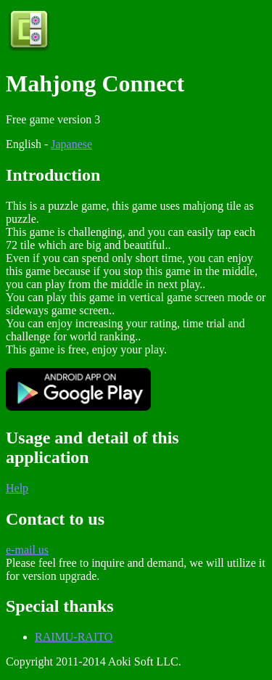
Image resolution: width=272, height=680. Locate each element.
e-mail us (27, 550)
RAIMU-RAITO (73, 637)
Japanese (71, 144)
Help (17, 488)
